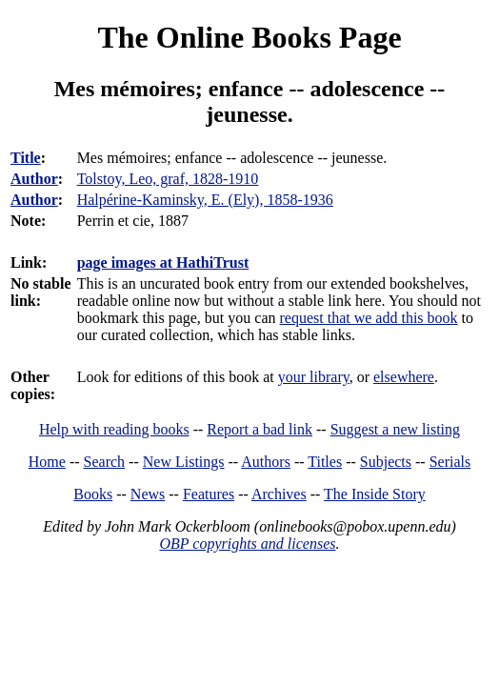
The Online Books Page (249, 37)
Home (47, 462)
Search (105, 462)
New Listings (184, 462)
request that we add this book (368, 318)
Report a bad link (259, 429)
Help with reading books (114, 429)
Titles (325, 462)
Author (34, 179)
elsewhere (403, 377)
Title (25, 158)
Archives (279, 494)
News (147, 494)
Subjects (385, 462)
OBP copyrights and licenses (247, 543)
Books (92, 494)
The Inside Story (375, 494)
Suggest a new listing (395, 429)
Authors (265, 462)
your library (313, 377)
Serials (450, 462)
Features (208, 494)
